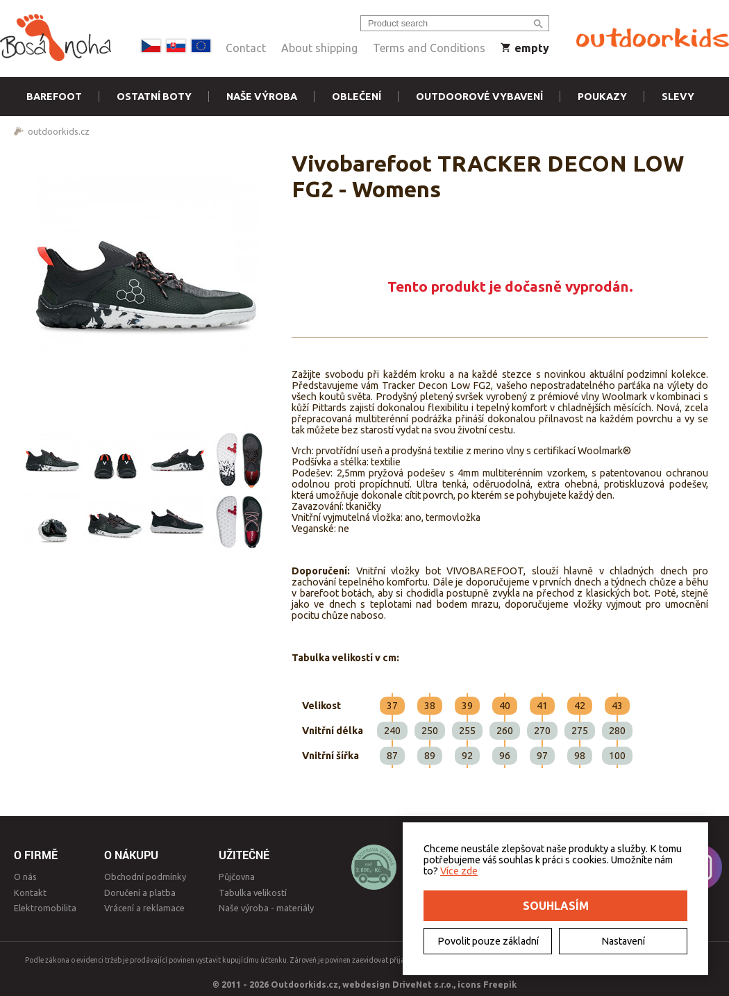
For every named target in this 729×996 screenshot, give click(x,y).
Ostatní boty (154, 96)
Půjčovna (237, 876)
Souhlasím (556, 905)
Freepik (500, 984)
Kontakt (30, 892)
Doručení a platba (140, 892)
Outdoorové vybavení (479, 96)
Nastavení (623, 941)
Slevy (678, 96)
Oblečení (356, 96)
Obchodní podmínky (145, 876)
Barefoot (54, 96)
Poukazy (602, 96)
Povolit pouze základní (488, 941)
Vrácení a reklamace (144, 908)
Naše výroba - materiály (266, 908)
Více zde (459, 871)
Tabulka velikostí (253, 892)
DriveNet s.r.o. (422, 984)
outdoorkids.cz (59, 131)
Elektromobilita (45, 908)
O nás (25, 876)
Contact (246, 48)
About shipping (319, 48)
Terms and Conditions (429, 48)
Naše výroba (261, 96)
